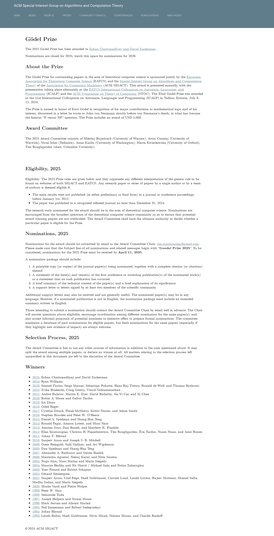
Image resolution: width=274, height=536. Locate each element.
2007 (35, 452)
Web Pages (174, 15)
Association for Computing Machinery (74, 85)
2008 (35, 448)
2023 (35, 385)
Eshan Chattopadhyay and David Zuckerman (122, 49)
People (49, 15)
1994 (35, 511)
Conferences (123, 15)
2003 (35, 469)
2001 (35, 478)
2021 (35, 394)
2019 (35, 402)
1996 (35, 503)
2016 (35, 415)
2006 (35, 457)
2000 (35, 486)
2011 (35, 436)
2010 (35, 440)
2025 (35, 377)
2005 (35, 461)
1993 (35, 515)
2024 (35, 381)
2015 (35, 419)
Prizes (66, 15)
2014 (35, 423)
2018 (35, 406)
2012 (35, 431)
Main (17, 15)
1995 (35, 507)
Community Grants (93, 15)
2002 (35, 473)
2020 (35, 398)
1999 (35, 490)
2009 (35, 444)
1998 (35, 494)
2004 (35, 465)
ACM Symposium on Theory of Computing (105, 93)
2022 (35, 389)
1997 (35, 498)
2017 (35, 410)
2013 (35, 427)
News (32, 15)
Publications (150, 15)
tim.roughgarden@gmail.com (178, 243)
